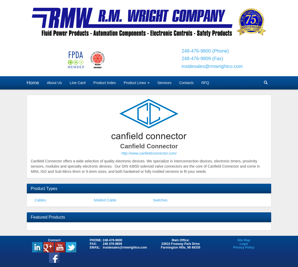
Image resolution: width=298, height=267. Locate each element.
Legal (244, 244)
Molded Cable (105, 200)
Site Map (243, 240)
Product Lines (137, 83)
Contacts (186, 83)
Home (33, 82)
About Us (54, 83)
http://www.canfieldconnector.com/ (149, 153)
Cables (40, 200)
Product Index (104, 83)
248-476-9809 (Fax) (202, 58)
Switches (160, 200)
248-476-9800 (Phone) (205, 51)
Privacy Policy (243, 247)
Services (164, 83)
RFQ (205, 83)
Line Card (78, 83)
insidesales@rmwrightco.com (212, 66)
